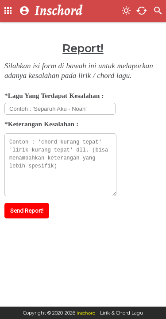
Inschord (86, 313)
